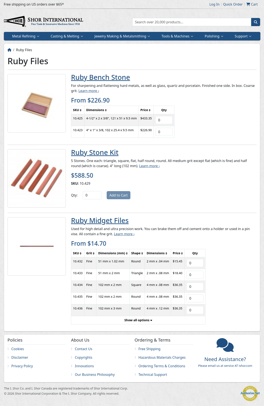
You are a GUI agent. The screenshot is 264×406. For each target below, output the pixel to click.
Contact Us (83, 349)
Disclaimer (19, 357)
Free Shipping (150, 349)
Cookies (17, 349)
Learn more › (88, 90)
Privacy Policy (22, 366)
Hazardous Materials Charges (162, 357)
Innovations (84, 366)
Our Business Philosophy (95, 374)
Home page (44, 22)
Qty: (74, 195)
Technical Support (153, 374)
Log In (214, 4)
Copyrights (83, 357)
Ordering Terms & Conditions (162, 366)
